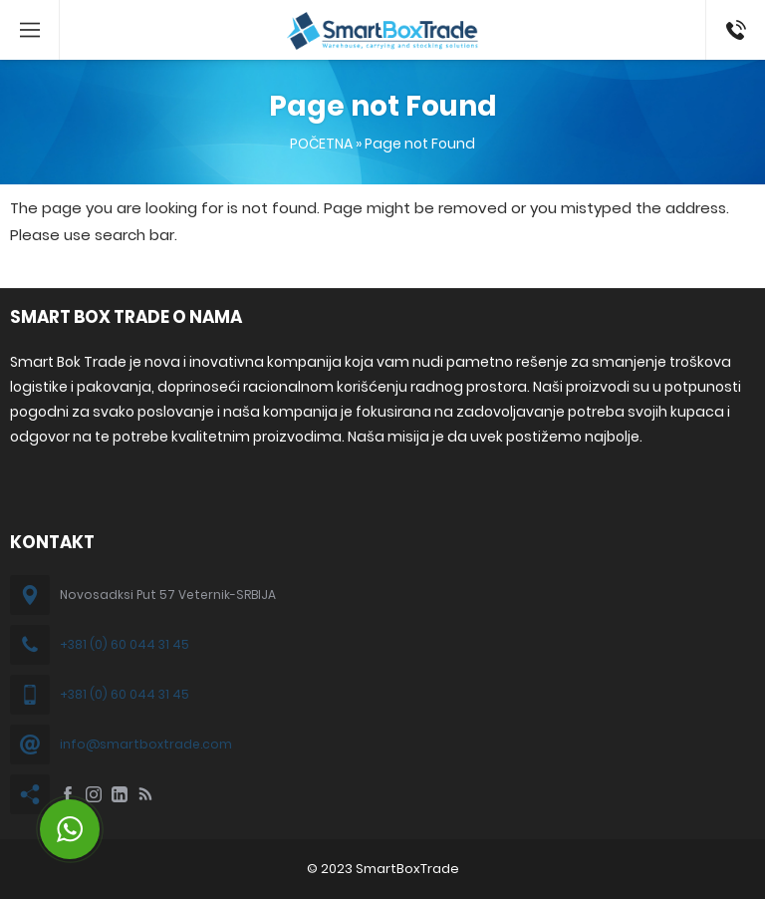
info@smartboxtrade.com (146, 744)
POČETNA (321, 143)
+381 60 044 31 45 (732, 30)
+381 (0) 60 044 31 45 (124, 644)
